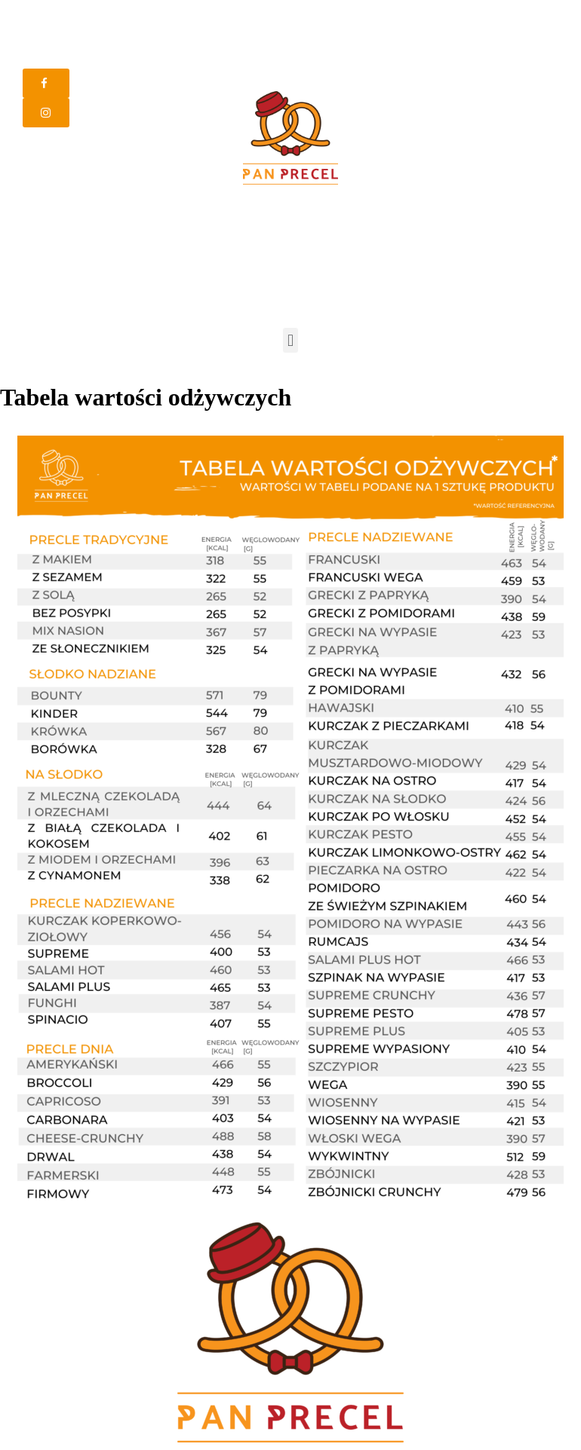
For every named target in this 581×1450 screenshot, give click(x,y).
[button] (46, 83)
